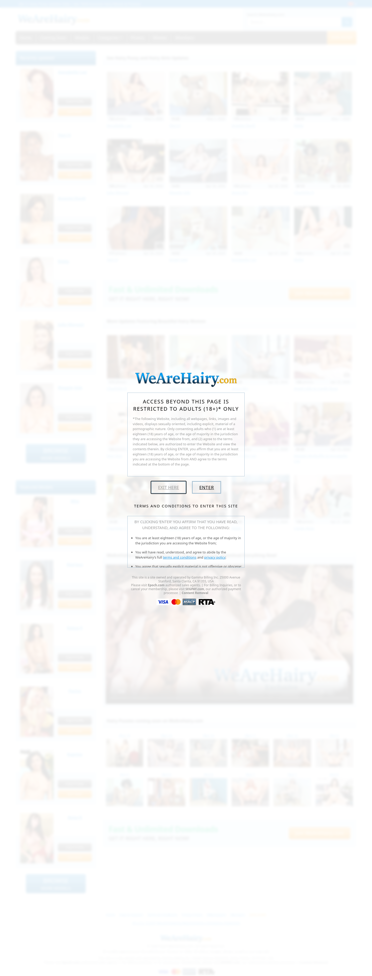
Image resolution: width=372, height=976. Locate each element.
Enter (206, 487)
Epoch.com (156, 585)
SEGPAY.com (194, 589)
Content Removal (195, 593)
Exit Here (168, 487)
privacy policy (214, 557)
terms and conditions (180, 557)
